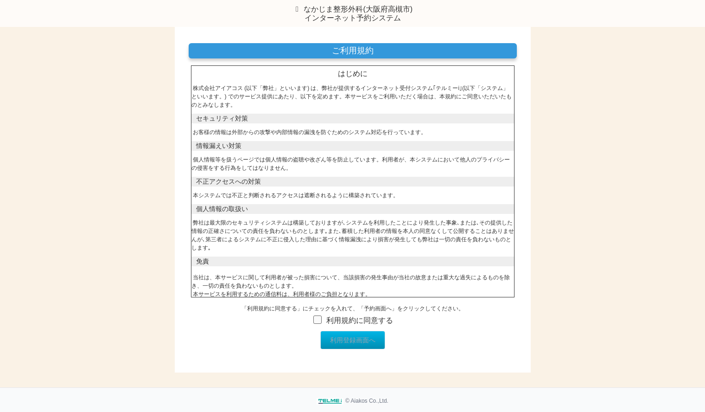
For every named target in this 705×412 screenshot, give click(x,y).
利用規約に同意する (359, 320)
